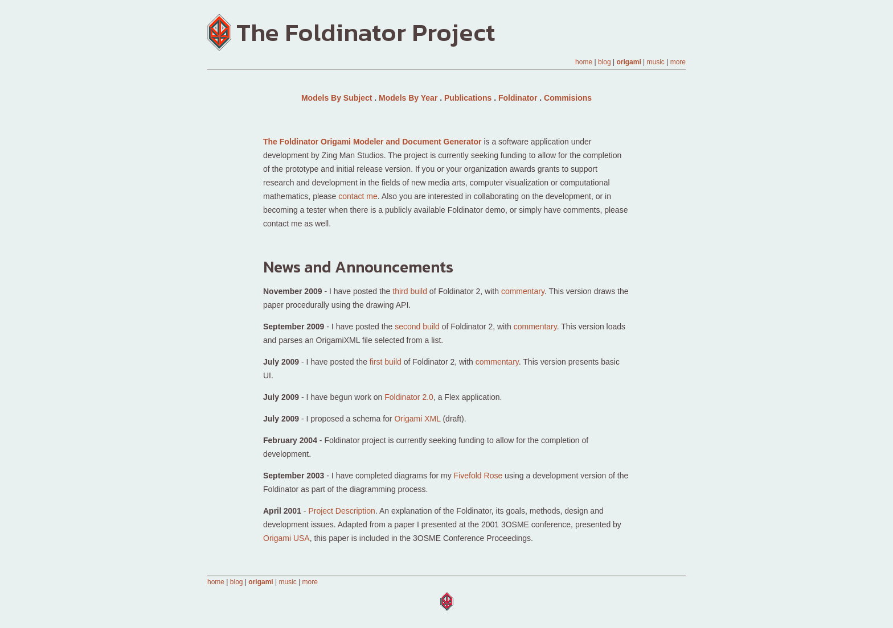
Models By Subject (336, 97)
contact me (357, 196)
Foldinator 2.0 (408, 397)
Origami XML (417, 418)
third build (409, 291)
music (656, 62)
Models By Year (408, 97)
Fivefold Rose (478, 475)
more (678, 62)
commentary (522, 291)
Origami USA (286, 538)
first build (386, 361)
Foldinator (517, 97)
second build (417, 326)
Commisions (568, 97)
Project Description (341, 510)
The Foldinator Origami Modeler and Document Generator (372, 141)
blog (604, 62)
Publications (467, 97)
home (583, 62)
